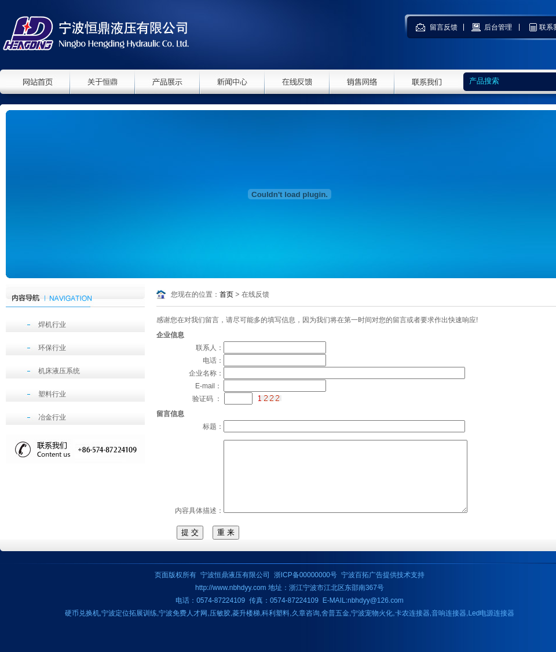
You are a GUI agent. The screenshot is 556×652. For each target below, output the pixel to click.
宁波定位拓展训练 (129, 627)
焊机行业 (52, 324)
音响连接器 (448, 627)
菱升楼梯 (246, 627)
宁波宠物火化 (372, 627)
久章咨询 (306, 627)
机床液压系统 (59, 371)
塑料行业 (52, 394)
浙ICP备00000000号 (305, 589)
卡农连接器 (412, 627)
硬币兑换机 (82, 627)
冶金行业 (52, 417)
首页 (226, 294)
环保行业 (52, 348)
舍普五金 (335, 627)
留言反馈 (444, 27)
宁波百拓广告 (362, 589)
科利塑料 (276, 627)
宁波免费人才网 (183, 627)
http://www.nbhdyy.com (230, 602)
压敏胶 (220, 627)
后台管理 (499, 27)
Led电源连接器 (491, 627)
